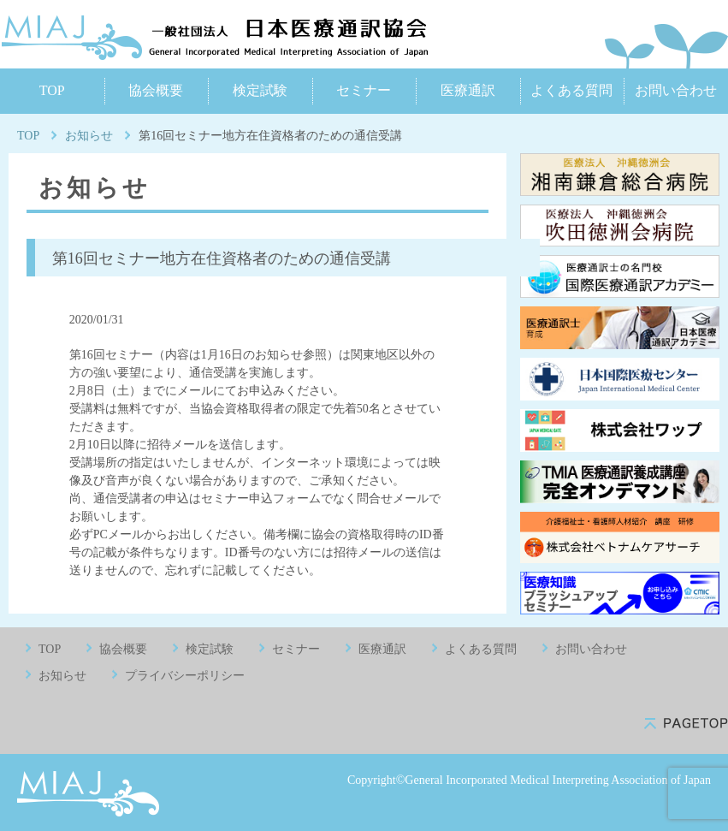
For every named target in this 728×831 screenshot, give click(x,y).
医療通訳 (468, 90)
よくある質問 (571, 90)
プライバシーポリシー (185, 675)
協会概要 (155, 90)
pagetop (686, 723)
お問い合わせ (676, 90)
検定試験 (260, 90)
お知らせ (89, 135)
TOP (52, 90)
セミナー (363, 90)
